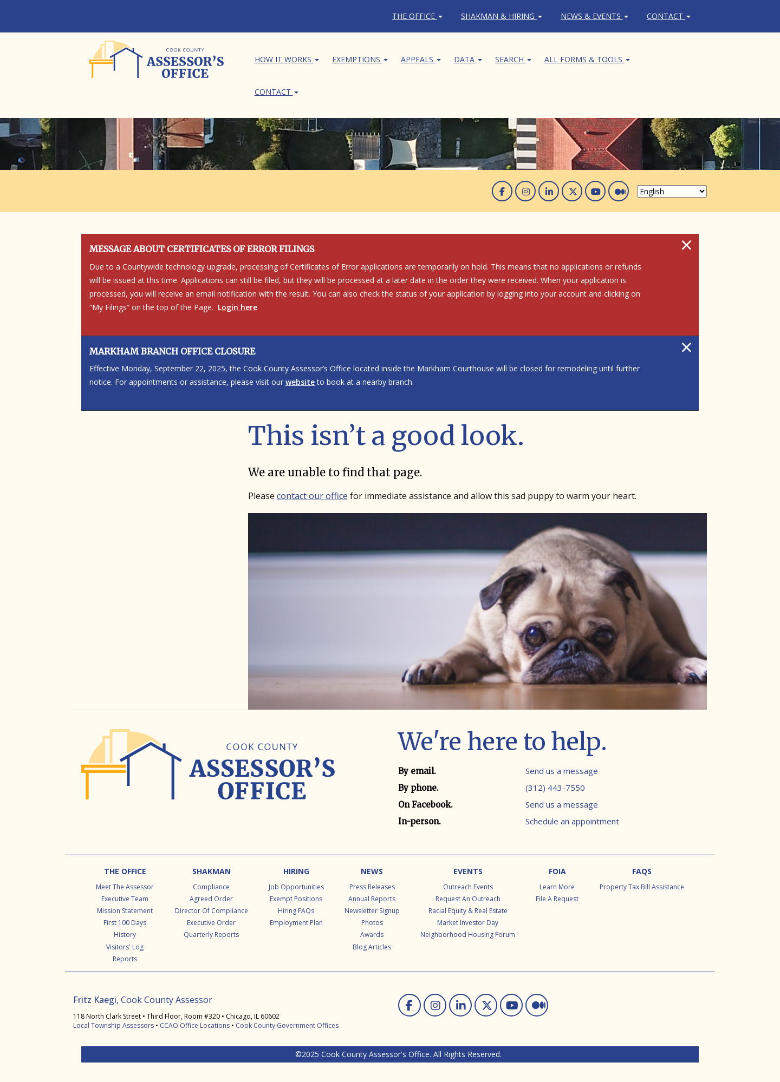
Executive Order (211, 922)
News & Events (594, 16)
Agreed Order (211, 898)
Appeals (421, 59)
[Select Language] (672, 191)
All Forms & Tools (587, 59)
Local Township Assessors (113, 1025)
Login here (237, 307)
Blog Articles (372, 947)
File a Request (557, 898)
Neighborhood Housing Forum (467, 934)
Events (468, 871)
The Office (417, 16)
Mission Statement (125, 910)
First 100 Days (124, 922)
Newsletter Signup (372, 910)
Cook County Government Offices (287, 1025)
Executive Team (124, 898)
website (300, 382)
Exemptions (360, 59)
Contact (669, 16)
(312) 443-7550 (555, 787)
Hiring (296, 871)
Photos (372, 922)
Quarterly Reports (211, 934)
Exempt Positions (296, 898)
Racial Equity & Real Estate (468, 910)
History (125, 934)
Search (513, 59)
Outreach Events (468, 886)
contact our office (312, 496)
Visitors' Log (125, 947)
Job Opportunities (296, 886)
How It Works (287, 59)
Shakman (211, 871)
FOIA (557, 871)
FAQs (642, 871)
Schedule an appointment (572, 821)
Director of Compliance (211, 910)
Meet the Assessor (125, 886)
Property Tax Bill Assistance (642, 886)
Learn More (557, 886)
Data (468, 59)
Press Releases (372, 886)
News (372, 871)
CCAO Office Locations (195, 1025)
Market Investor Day (467, 922)
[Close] (686, 244)
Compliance (211, 886)
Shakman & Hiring (501, 16)
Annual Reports (371, 898)
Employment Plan (296, 922)
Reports (125, 958)
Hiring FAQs (296, 910)
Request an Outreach (467, 898)
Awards (372, 934)
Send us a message (561, 770)
